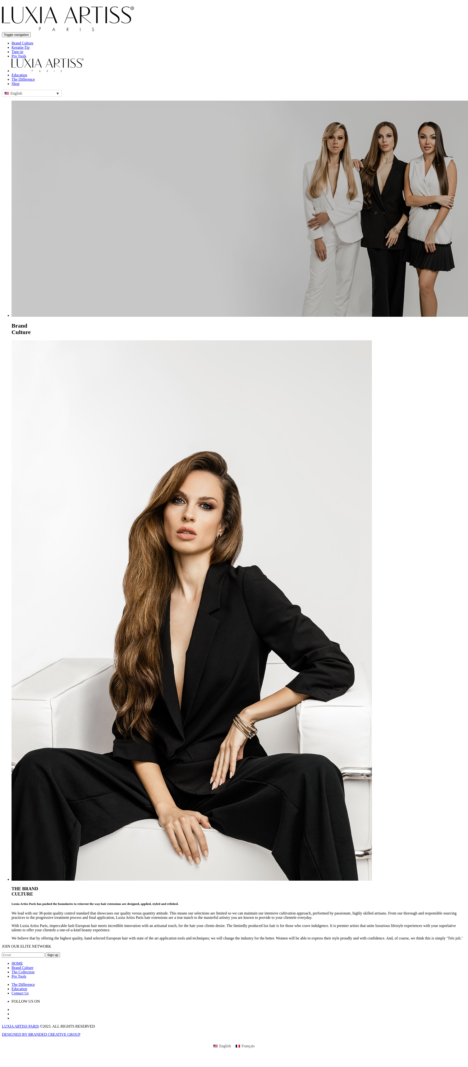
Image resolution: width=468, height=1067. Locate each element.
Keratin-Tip (21, 47)
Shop (15, 84)
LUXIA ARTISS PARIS (20, 1026)
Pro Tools (19, 56)
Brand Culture (22, 43)
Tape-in (17, 52)
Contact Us (20, 993)
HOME (17, 963)
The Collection (23, 972)
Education (19, 75)
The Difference (23, 79)
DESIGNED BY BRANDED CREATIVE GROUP (41, 1034)
